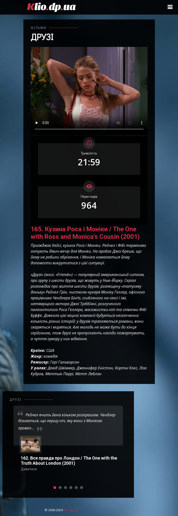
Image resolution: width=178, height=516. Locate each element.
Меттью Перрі (59, 373)
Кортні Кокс (126, 368)
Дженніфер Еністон (95, 368)
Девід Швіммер (61, 368)
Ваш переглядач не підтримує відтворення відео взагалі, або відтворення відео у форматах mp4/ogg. (89, 90)
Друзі (42, 37)
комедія (50, 356)
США (50, 350)
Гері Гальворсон (64, 362)
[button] (54, 487)
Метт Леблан (88, 373)
